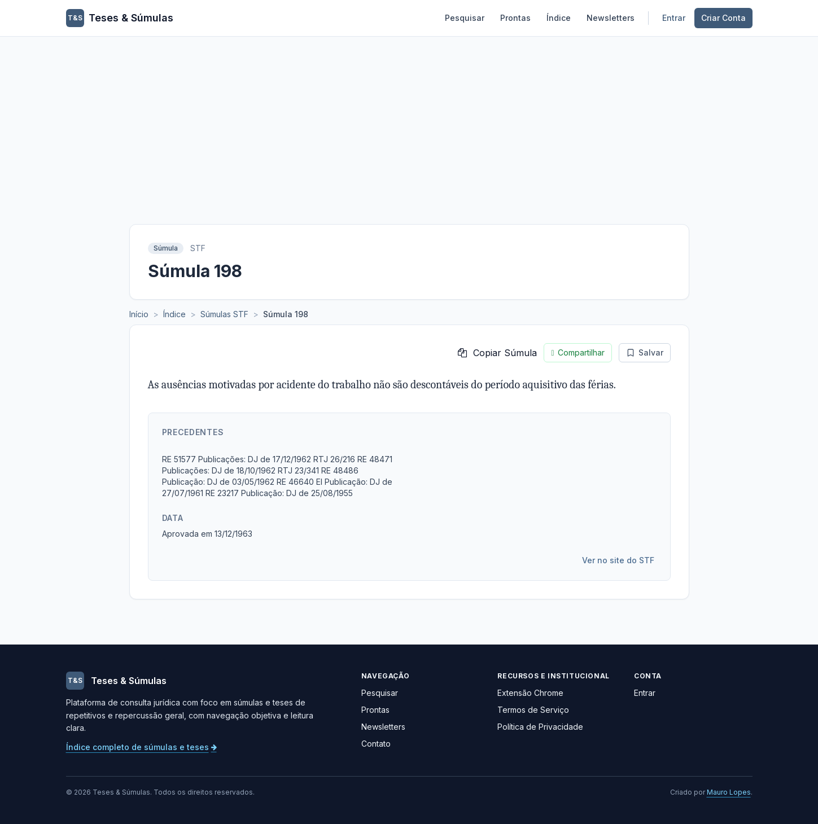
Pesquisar (464, 18)
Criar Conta (723, 18)
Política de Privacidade (540, 726)
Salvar (644, 352)
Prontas (515, 18)
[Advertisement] (409, 121)
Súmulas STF (224, 314)
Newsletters (611, 18)
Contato (376, 743)
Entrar (673, 18)
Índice (558, 18)
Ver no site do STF (618, 560)
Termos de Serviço (533, 710)
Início (138, 314)
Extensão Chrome (530, 693)
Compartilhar (577, 352)
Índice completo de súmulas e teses (141, 747)
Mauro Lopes (729, 792)
